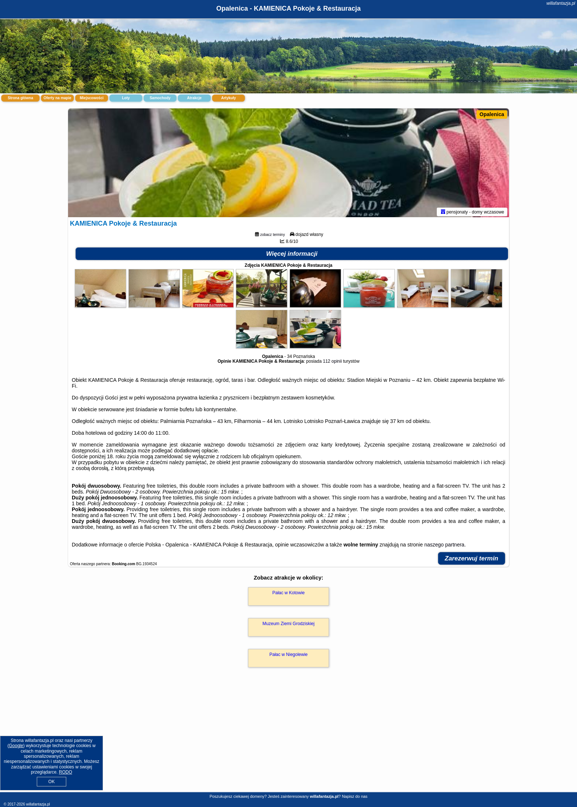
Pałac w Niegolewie (288, 656)
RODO (65, 772)
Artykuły (228, 98)
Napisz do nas (355, 796)
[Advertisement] (288, 738)
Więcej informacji (292, 255)
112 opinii (332, 362)
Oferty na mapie (57, 98)
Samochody (160, 98)
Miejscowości (91, 98)
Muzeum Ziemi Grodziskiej (288, 625)
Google (16, 745)
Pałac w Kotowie (288, 594)
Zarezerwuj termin (472, 559)
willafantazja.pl (560, 3)
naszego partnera (444, 546)
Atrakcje (194, 98)
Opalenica (491, 114)
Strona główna (20, 98)
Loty (126, 98)
